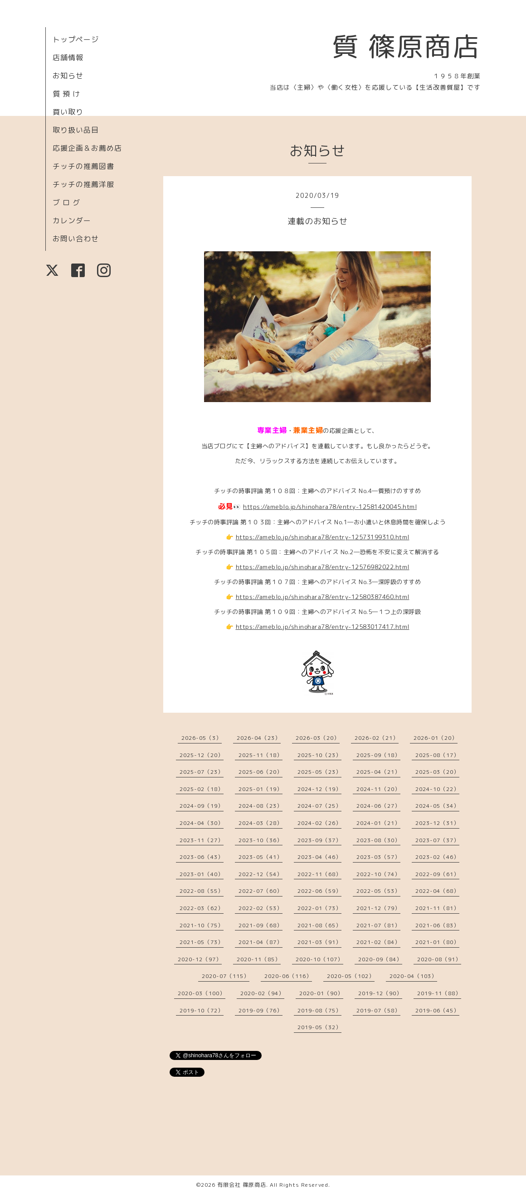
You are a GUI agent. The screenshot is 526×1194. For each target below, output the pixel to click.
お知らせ (68, 76)
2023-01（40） (202, 874)
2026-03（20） (318, 738)
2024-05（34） (437, 806)
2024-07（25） (319, 806)
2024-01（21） (378, 823)
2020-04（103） (413, 976)
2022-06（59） (319, 891)
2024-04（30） (202, 823)
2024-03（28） (260, 823)
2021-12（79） (378, 908)
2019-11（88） (439, 993)
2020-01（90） (321, 993)
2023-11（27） (202, 840)
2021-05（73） (202, 942)
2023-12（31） (437, 823)
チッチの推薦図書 (83, 166)
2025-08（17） (437, 755)
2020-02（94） (262, 993)
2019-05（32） (319, 1027)
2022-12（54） (260, 874)
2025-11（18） (260, 755)
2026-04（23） (259, 738)
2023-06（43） (202, 857)
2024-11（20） (378, 789)
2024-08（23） (260, 806)
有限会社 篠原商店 (241, 1185)
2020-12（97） (200, 959)
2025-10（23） (319, 755)
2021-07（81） (378, 925)
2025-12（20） (202, 755)
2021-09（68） (260, 925)
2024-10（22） (437, 789)
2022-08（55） (202, 891)
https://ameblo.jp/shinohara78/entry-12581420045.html (330, 507)
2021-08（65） (319, 925)
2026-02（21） (377, 738)
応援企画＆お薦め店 (87, 148)
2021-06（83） (437, 925)
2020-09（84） (380, 959)
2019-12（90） (380, 993)
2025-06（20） (260, 772)
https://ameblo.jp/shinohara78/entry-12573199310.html (322, 537)
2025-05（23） (319, 772)
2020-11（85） (259, 959)
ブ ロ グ (66, 202)
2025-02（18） (202, 789)
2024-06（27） (378, 806)
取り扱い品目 (76, 130)
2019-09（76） (260, 1010)
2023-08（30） (378, 840)
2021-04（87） (260, 942)
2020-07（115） (225, 976)
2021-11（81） (437, 908)
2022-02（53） (260, 908)
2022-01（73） (319, 908)
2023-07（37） (437, 840)
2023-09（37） (319, 840)
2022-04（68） (437, 891)
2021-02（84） (378, 942)
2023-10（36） (260, 840)
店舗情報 (68, 57)
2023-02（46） (437, 857)
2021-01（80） (437, 942)
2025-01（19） (260, 789)
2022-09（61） (437, 874)
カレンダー (72, 220)
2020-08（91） (439, 959)
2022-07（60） (260, 891)
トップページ (76, 39)
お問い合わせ (76, 239)
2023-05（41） (260, 857)
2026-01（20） (436, 738)
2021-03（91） (319, 942)
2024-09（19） (202, 806)
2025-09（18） (378, 755)
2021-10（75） (202, 925)
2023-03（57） (378, 857)
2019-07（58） (378, 1010)
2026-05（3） (201, 738)
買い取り (68, 112)
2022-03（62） (202, 908)
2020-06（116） (288, 976)
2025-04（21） (378, 772)
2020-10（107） (319, 959)
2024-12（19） (319, 789)
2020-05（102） (351, 976)
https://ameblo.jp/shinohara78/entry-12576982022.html (322, 567)
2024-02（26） (319, 823)
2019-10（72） (202, 1010)
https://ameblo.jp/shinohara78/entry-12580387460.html (322, 597)
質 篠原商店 (406, 46)
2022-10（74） (378, 874)
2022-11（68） (319, 874)
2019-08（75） (319, 1010)
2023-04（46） (319, 857)
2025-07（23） (202, 772)
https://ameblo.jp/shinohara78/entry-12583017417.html (322, 627)
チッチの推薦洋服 (83, 184)
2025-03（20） (437, 772)
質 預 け (66, 94)
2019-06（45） (437, 1010)
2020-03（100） (201, 993)
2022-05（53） (378, 891)
